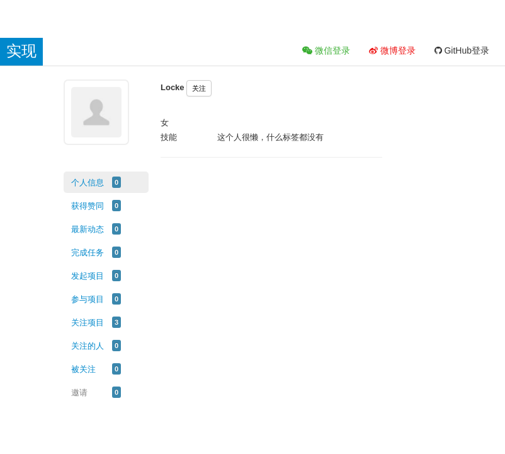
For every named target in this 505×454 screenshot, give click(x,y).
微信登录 (326, 50)
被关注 (83, 369)
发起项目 (87, 276)
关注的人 (87, 346)
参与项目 (87, 299)
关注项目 (87, 322)
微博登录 (392, 50)
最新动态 (87, 229)
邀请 (79, 392)
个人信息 (87, 182)
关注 (199, 88)
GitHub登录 (461, 50)
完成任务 (87, 252)
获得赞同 (87, 206)
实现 (21, 50)
